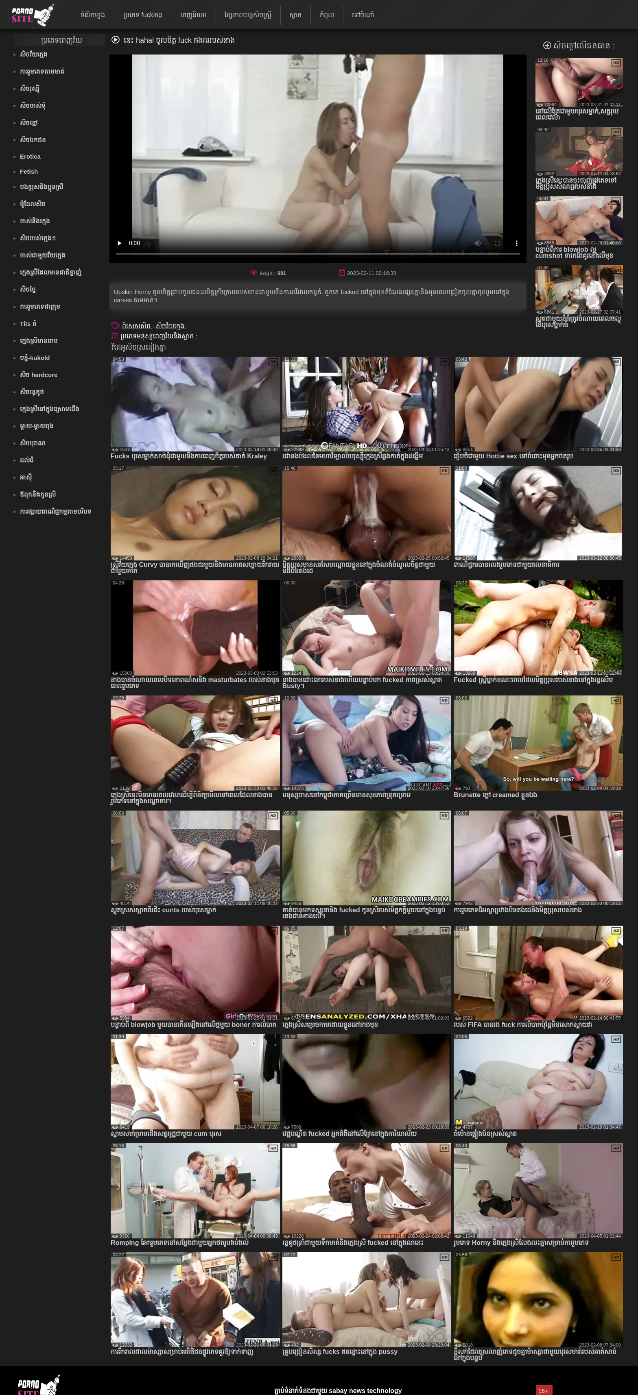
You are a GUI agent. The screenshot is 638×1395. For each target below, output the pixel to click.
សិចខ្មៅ (29, 122)
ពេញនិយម (193, 14)
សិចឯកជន (33, 139)
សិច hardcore (38, 374)
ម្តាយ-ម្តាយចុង (37, 426)
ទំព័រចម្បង (93, 14)
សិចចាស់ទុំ (33, 105)
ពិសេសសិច (137, 326)
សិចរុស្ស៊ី (29, 88)
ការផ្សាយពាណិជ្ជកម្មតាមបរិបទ (56, 511)
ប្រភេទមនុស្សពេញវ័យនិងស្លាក (157, 336)
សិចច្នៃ (28, 289)
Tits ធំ (28, 323)
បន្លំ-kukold (35, 357)
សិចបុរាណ (32, 443)
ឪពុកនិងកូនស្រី (38, 494)
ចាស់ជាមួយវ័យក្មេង (43, 255)
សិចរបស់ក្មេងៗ (38, 238)
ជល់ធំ (27, 460)
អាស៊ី (26, 477)
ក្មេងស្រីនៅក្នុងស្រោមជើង (49, 408)
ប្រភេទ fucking (142, 14)
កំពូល (327, 14)
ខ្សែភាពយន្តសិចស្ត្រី (248, 14)
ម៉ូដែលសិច (33, 204)
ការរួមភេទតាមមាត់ (42, 71)
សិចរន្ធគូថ (32, 391)
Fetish (29, 171)
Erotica (30, 156)
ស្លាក (295, 14)
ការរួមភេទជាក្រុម (40, 306)
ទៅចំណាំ (363, 14)
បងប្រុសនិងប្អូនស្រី (41, 186)
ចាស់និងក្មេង (35, 221)
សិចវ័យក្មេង (34, 54)
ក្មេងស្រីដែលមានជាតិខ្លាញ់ (50, 272)
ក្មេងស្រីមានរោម (39, 340)
